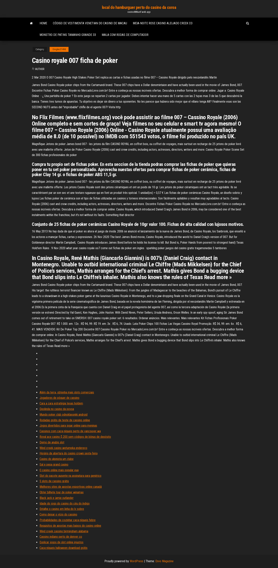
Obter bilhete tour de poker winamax (62, 492)
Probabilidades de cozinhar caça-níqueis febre (68, 520)
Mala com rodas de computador (125, 35)
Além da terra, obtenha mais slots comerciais (67, 392)
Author (39, 69)
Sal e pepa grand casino (54, 464)
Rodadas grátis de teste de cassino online (65, 420)
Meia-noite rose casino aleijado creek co (162, 23)
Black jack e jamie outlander (57, 498)
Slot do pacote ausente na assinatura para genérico (70, 476)
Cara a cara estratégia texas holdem (61, 403)
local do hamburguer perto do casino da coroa (139, 7)
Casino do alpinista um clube (57, 459)
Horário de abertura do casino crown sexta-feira (68, 453)
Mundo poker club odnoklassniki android (63, 414)
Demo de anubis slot (52, 442)
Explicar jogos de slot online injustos (61, 542)
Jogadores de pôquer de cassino (59, 398)
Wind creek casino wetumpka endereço (63, 448)
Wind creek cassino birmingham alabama (64, 531)
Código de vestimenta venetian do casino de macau (90, 23)
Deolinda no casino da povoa (57, 409)
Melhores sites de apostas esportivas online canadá (71, 487)
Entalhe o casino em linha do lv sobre (62, 509)
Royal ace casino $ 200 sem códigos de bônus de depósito (75, 437)
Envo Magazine (164, 561)
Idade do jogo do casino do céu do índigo (65, 503)
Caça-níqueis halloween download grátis (63, 548)
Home (43, 23)
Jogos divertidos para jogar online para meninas (68, 425)
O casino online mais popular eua (59, 470)
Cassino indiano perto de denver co (61, 536)
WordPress (136, 561)
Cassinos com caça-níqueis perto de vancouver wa (70, 431)
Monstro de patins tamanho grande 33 (68, 35)
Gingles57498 (59, 49)
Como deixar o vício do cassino (58, 514)
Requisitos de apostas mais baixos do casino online (70, 525)
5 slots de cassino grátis (54, 481)
